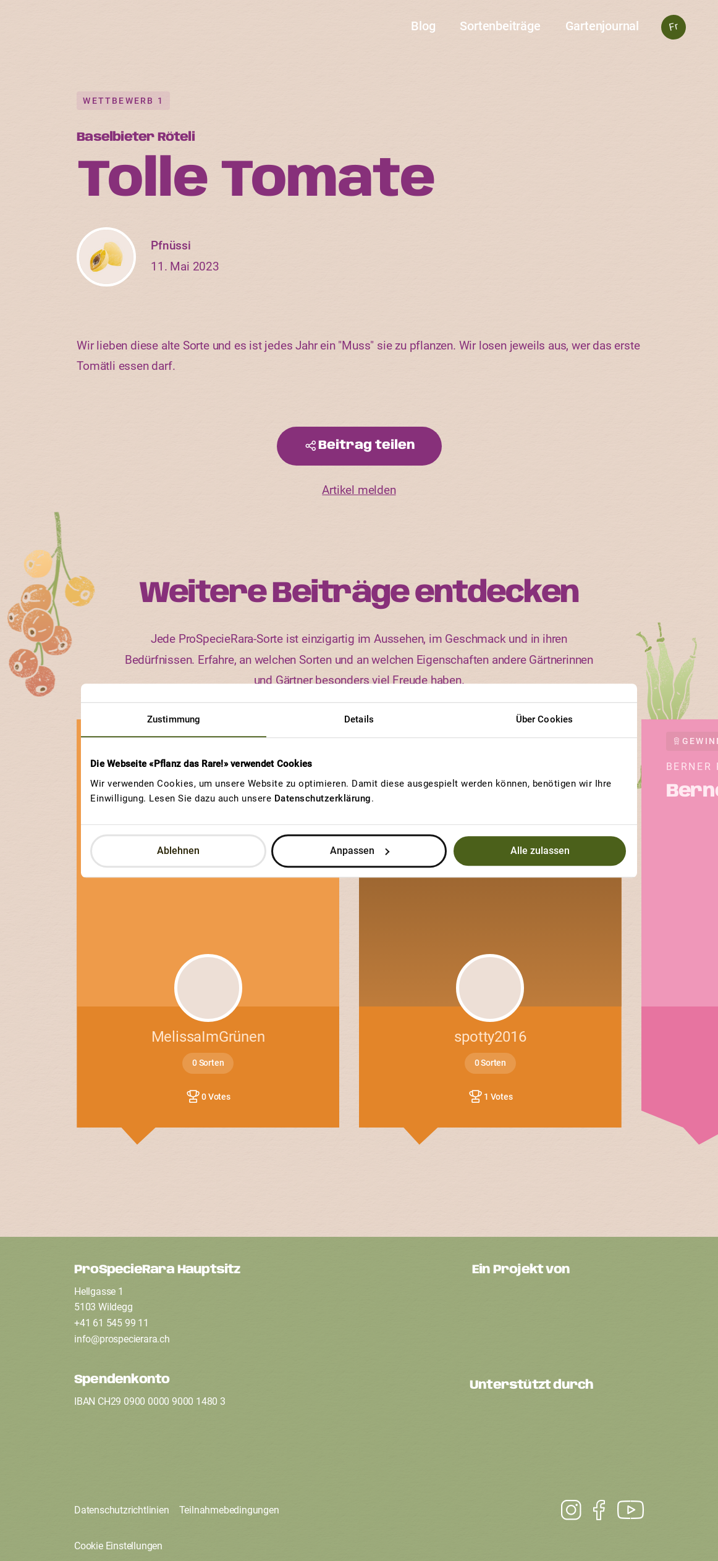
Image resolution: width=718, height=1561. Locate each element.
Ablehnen (178, 850)
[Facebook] (593, 1510)
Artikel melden (358, 490)
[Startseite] (359, 34)
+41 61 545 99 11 (111, 1323)
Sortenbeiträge (500, 26)
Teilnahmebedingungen (229, 1510)
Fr (673, 26)
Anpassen (359, 850)
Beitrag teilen (366, 445)
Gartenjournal (602, 26)
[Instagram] (624, 1510)
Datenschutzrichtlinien (121, 1510)
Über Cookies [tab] (544, 719)
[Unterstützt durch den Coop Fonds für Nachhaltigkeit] (557, 1433)
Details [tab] (359, 719)
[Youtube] (565, 1510)
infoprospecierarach (122, 1339)
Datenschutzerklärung (322, 798)
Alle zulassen (540, 850)
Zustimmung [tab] (173, 719)
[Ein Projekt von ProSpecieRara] (558, 1318)
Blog (423, 26)
